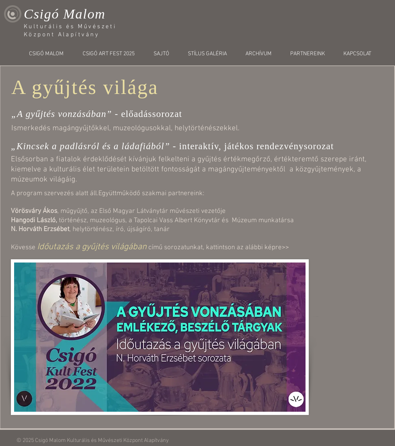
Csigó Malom (65, 13)
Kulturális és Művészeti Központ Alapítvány (118, 440)
